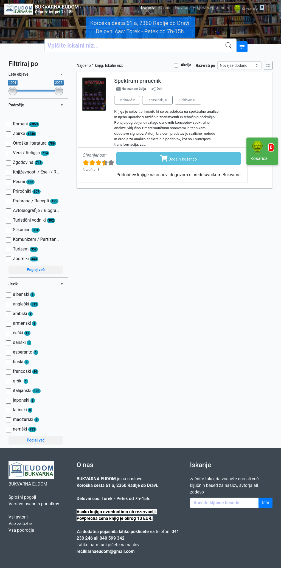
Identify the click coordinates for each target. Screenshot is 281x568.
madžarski (26, 419)
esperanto (25, 352)
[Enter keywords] (224, 503)
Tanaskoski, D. (157, 100)
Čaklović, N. (187, 100)
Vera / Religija (31, 153)
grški (20, 381)
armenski (24, 323)
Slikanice (26, 230)
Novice (181, 7)
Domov (148, 7)
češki (21, 333)
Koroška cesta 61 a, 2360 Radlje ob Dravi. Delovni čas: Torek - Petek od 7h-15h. (140, 27)
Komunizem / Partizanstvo (36, 239)
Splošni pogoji (22, 497)
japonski (24, 400)
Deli (156, 89)
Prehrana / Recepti (35, 201)
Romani (26, 124)
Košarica (248, 8)
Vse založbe (20, 523)
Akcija (186, 65)
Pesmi (24, 181)
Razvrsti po (205, 65)
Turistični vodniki (34, 220)
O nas (164, 7)
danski (22, 342)
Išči (265, 502)
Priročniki (27, 191)
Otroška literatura (34, 143)
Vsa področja (21, 530)
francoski (25, 371)
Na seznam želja (134, 89)
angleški (25, 304)
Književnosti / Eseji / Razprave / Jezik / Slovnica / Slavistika (36, 172)
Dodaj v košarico (178, 158)
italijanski (27, 390)
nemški (24, 429)
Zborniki (25, 258)
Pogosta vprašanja (211, 7)
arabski (23, 313)
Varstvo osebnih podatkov (34, 503)
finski (21, 362)
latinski (22, 410)
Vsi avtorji (18, 517)
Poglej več (35, 270)
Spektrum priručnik (137, 81)
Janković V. (127, 100)
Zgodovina (28, 162)
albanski (24, 294)
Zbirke (24, 133)
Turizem (25, 249)
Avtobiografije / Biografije (36, 210)
